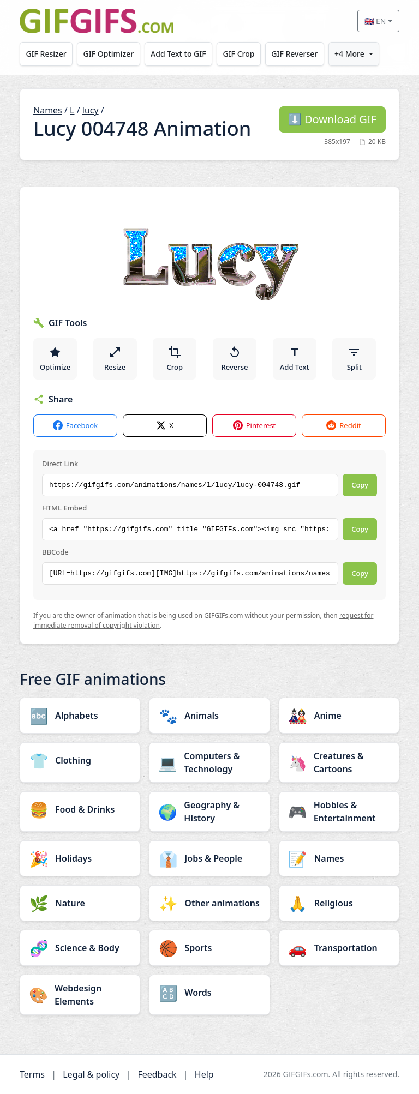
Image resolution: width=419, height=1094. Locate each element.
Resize (114, 359)
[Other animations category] (209, 903)
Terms (32, 1074)
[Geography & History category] (209, 811)
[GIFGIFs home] (96, 21)
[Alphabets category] (80, 715)
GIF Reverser (298, 54)
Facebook (75, 425)
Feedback (156, 1074)
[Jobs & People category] (209, 858)
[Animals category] (209, 715)
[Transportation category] (339, 947)
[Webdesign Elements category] (80, 994)
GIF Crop (242, 54)
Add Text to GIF (180, 54)
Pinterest (254, 425)
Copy (359, 485)
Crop (175, 359)
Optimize (55, 359)
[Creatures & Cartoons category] (339, 762)
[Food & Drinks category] (80, 809)
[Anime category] (339, 715)
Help (204, 1074)
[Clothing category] (80, 760)
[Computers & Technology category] (209, 762)
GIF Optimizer (110, 54)
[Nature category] (80, 903)
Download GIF (332, 119)
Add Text (294, 359)
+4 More (354, 54)
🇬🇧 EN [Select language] (375, 21)
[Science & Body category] (80, 947)
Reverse (234, 359)
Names (47, 110)
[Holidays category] (80, 858)
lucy (90, 110)
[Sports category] (209, 947)
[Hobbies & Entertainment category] (339, 811)
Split (354, 359)
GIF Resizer (46, 54)
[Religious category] (339, 903)
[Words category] (209, 992)
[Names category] (339, 858)
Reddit (343, 425)
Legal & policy (91, 1074)
